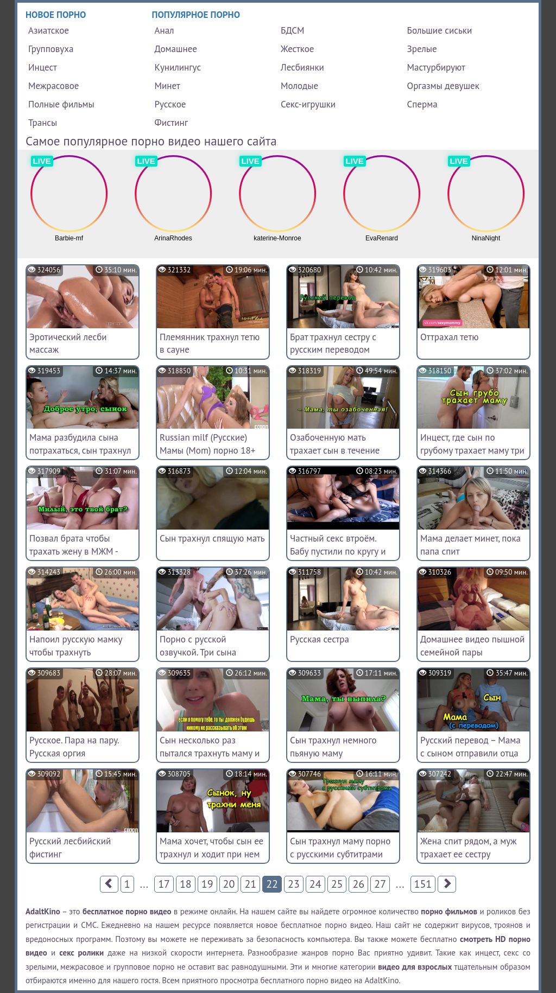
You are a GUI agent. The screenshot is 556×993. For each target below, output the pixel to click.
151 (423, 884)
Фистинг (171, 123)
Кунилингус (178, 67)
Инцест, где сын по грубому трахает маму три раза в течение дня (472, 450)
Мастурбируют (436, 67)
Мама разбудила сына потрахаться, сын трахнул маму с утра (80, 450)
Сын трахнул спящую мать (212, 538)
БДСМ (293, 30)
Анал (164, 30)
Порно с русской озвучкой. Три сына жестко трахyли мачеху (206, 652)
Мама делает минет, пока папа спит (470, 544)
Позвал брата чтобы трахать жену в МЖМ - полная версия (73, 551)
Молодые (299, 86)
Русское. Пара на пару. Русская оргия (73, 746)
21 (250, 884)
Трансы (42, 123)
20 (229, 884)
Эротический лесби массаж (68, 343)
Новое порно (56, 15)
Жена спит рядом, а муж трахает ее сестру (468, 847)
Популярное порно (196, 15)
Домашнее (176, 49)
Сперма (422, 104)
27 (380, 884)
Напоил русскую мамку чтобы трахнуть (75, 645)
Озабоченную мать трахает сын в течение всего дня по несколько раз (337, 456)
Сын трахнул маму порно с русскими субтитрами (340, 847)
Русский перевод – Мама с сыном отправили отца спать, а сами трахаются (470, 753)
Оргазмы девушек (443, 86)
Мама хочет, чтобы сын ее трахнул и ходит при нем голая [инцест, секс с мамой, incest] (211, 860)
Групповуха (50, 49)
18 (186, 884)
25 (337, 884)
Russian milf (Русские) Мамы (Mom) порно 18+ (207, 443)
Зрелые (422, 49)
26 (358, 884)
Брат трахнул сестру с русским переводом (333, 343)
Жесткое (297, 49)
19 (207, 884)
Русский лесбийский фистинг (70, 847)
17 (164, 884)
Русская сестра (319, 639)
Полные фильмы (61, 104)
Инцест (42, 67)
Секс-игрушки (308, 104)
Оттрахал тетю (449, 337)
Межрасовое (53, 86)
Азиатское (48, 30)
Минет (167, 86)
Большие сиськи (439, 30)
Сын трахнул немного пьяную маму (333, 746)
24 (315, 884)
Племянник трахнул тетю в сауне (210, 343)
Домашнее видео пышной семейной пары (472, 645)
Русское (170, 104)
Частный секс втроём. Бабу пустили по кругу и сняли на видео (338, 551)
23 (294, 884)
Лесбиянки (302, 67)
